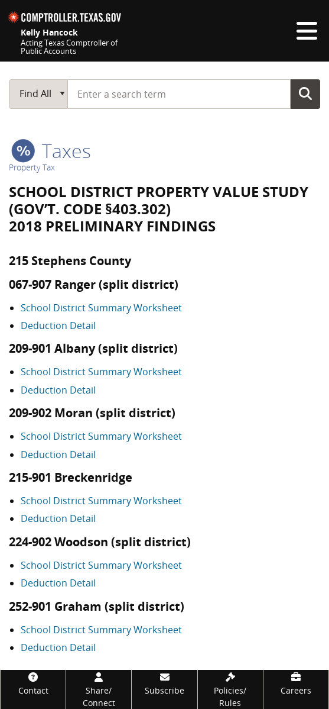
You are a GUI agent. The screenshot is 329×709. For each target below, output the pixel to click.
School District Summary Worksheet (101, 307)
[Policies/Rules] (230, 689)
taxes (51, 150)
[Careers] (295, 683)
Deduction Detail (58, 325)
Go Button (305, 93)
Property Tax (32, 167)
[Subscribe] (164, 683)
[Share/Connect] (98, 689)
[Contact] (33, 683)
